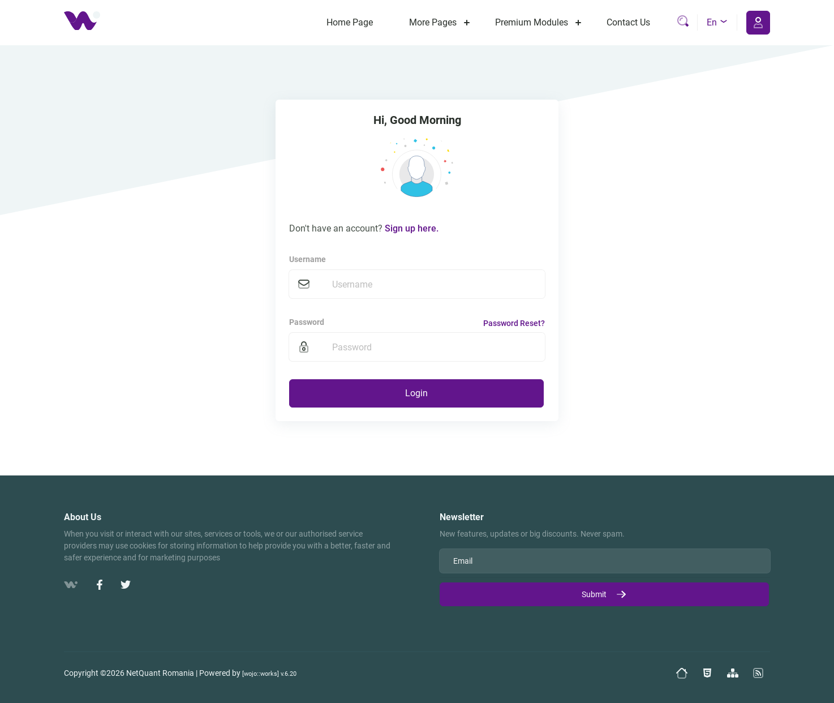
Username (307, 259)
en (717, 22)
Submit (604, 594)
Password (306, 322)
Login (416, 393)
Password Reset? (514, 323)
